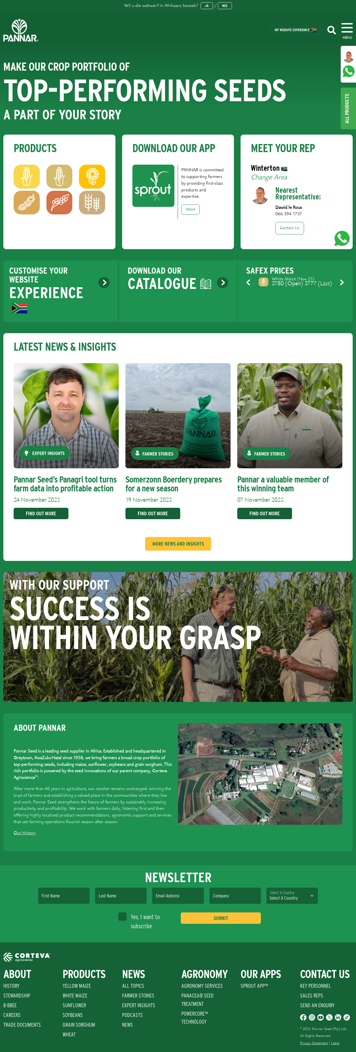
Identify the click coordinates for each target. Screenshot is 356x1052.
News (127, 1024)
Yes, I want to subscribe (139, 921)
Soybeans (73, 1015)
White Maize (75, 995)
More (190, 209)
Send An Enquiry (317, 1005)
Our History (25, 833)
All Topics (133, 985)
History (11, 985)
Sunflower (74, 1005)
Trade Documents (22, 1024)
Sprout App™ (254, 985)
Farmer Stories (138, 995)
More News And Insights (178, 544)
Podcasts (132, 1015)
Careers (12, 1015)
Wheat (69, 1034)
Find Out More (40, 513)
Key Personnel (315, 985)
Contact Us (290, 228)
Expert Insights (138, 1005)
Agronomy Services (202, 985)
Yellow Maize (77, 985)
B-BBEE (10, 1005)
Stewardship (16, 995)
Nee (225, 6)
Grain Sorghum (79, 1024)
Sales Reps (311, 995)
